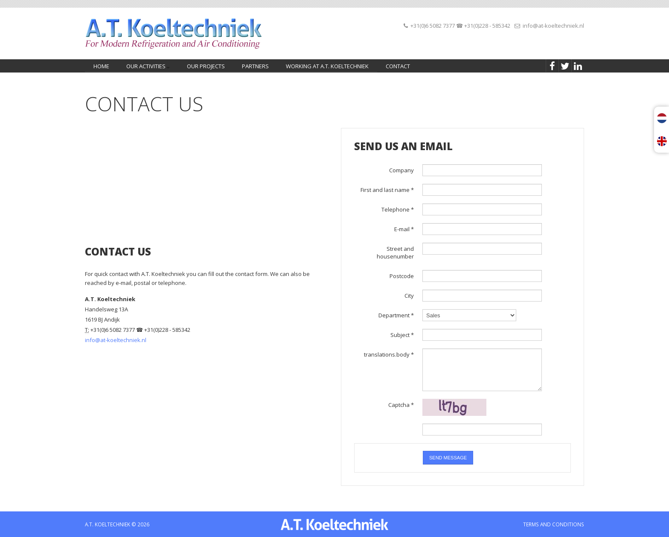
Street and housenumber (395, 252)
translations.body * (389, 354)
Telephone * (397, 209)
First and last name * (387, 190)
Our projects (206, 66)
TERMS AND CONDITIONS (553, 524)
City (409, 295)
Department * (396, 315)
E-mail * (404, 229)
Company (401, 170)
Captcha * (401, 405)
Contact (398, 66)
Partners (255, 66)
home (101, 66)
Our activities (146, 67)
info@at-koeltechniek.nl (553, 25)
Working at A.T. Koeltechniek (327, 66)
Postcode (402, 276)
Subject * (402, 335)
